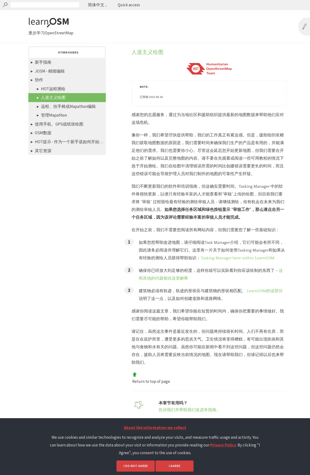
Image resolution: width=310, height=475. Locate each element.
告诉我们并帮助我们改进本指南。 (189, 409)
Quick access (129, 4)
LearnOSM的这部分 (265, 291)
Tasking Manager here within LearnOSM (237, 258)
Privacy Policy (223, 445)
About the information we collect (155, 427)
